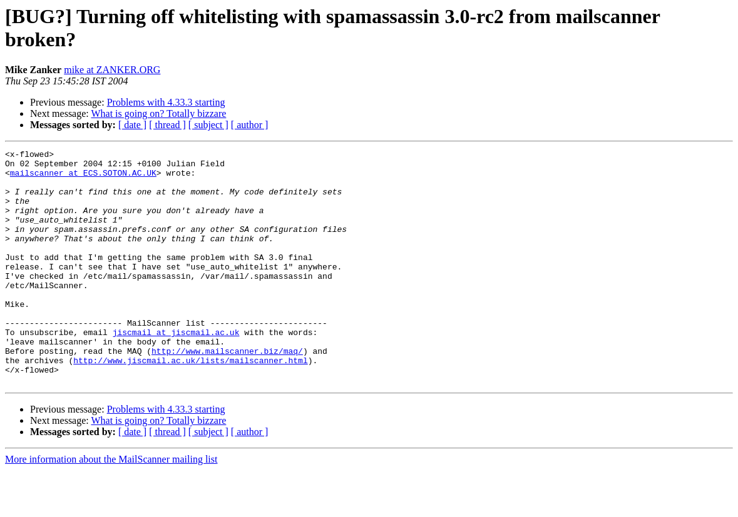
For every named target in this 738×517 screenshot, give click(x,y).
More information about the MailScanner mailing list (111, 506)
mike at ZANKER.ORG (112, 69)
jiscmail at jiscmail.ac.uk (176, 369)
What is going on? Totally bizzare (158, 113)
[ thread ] (167, 124)
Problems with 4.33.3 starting (166, 102)
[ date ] (132, 124)
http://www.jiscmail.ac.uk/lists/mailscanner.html (190, 403)
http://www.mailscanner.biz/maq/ (227, 392)
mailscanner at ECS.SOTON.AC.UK (83, 178)
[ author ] (250, 124)
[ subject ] (208, 124)
